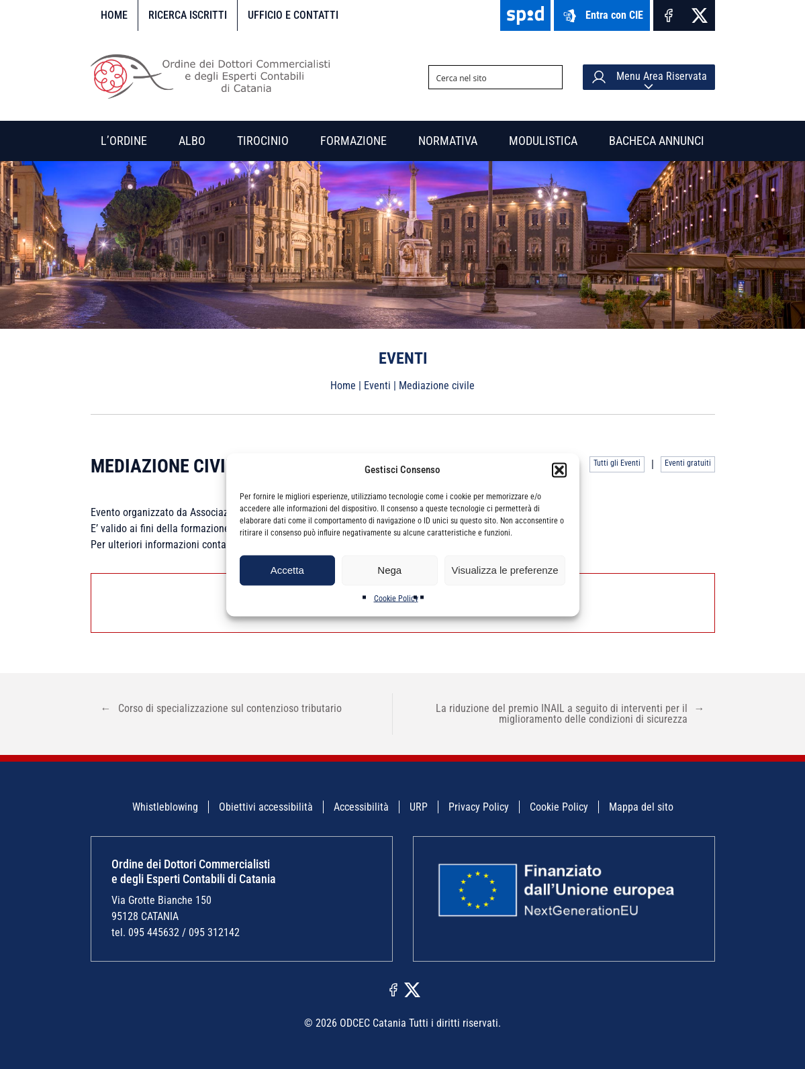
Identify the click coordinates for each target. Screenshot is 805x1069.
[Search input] (484, 77)
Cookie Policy (396, 598)
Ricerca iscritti (187, 15)
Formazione (353, 141)
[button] (559, 469)
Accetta (287, 570)
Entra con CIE (602, 16)
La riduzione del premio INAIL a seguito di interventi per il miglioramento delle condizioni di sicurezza (570, 713)
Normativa (447, 141)
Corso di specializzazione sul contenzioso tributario (221, 708)
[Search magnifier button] (550, 77)
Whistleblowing (165, 807)
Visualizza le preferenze (505, 570)
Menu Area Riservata (649, 77)
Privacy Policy (478, 807)
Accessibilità (361, 807)
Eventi (377, 385)
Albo (192, 141)
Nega (389, 570)
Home (114, 15)
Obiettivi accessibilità (266, 807)
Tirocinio (263, 141)
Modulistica (543, 141)
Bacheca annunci (656, 141)
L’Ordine (124, 141)
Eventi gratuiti (688, 463)
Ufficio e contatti (293, 15)
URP (419, 807)
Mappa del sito (641, 807)
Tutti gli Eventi (617, 463)
